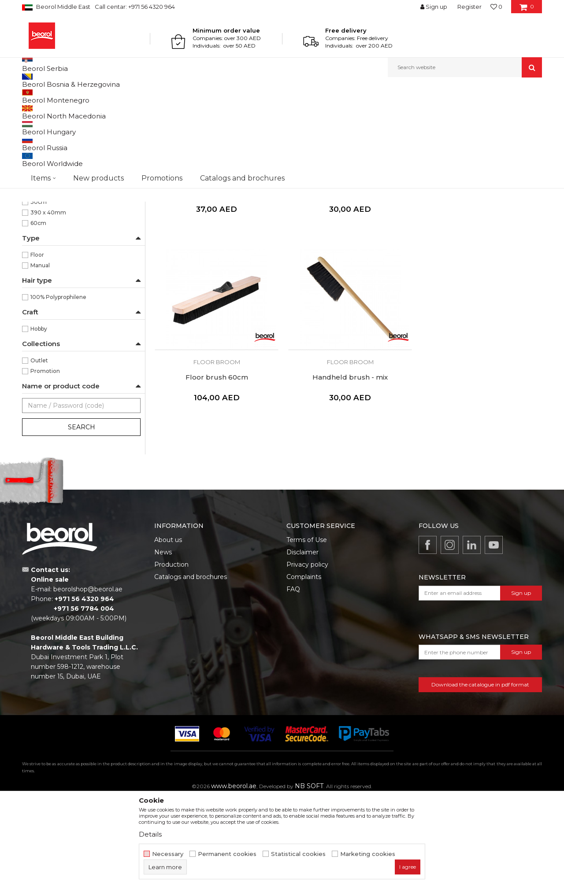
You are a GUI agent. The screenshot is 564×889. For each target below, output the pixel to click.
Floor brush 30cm (216, 278)
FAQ (293, 680)
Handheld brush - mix (215, 465)
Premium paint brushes (57, 174)
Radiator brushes (49, 195)
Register (469, 6)
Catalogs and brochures (190, 667)
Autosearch (292, 110)
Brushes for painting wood (61, 142)
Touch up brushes (51, 216)
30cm (38, 292)
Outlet (39, 451)
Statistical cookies (298, 854)
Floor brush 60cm (480, 278)
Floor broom (42, 206)
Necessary (167, 854)
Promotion (45, 461)
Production (171, 655)
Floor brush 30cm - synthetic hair (348, 278)
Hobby (38, 419)
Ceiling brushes (46, 227)
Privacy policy (307, 655)
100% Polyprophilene (58, 387)
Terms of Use (306, 630)
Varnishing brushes (52, 184)
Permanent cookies (227, 854)
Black (37, 261)
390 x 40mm (48, 303)
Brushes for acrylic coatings (63, 153)
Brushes (181, 96)
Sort (327, 110)
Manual (40, 356)
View (449, 110)
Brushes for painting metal (62, 132)
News (163, 643)
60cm (38, 313)
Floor (37, 345)
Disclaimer (302, 643)
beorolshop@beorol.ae (87, 680)
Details (150, 834)
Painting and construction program (119, 96)
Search (81, 518)
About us (168, 630)
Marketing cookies (367, 854)
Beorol (30, 96)
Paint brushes (46, 163)
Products (56, 96)
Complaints (303, 667)
